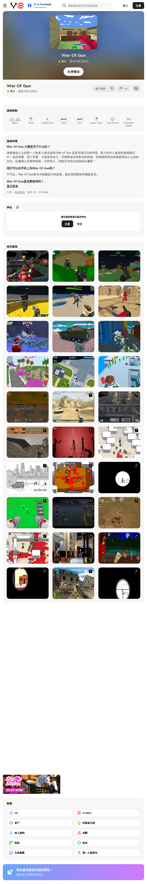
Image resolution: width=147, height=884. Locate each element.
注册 (138, 5)
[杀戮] (107, 833)
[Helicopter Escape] (119, 371)
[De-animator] (73, 442)
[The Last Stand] (73, 512)
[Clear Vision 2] (119, 583)
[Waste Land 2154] (28, 407)
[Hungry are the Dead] (119, 548)
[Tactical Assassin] (119, 477)
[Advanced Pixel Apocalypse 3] (73, 266)
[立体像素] (39, 852)
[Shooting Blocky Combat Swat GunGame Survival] (119, 336)
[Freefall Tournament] (28, 266)
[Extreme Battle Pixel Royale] (73, 301)
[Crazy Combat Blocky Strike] (28, 301)
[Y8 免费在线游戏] (17, 5)
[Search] (63, 5)
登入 (125, 5)
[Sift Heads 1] (28, 477)
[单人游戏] (39, 833)
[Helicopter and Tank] (73, 336)
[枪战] (39, 843)
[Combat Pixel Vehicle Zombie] (119, 266)
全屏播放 (73, 72)
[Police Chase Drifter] (73, 371)
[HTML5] (107, 813)
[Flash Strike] (73, 407)
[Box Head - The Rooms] (73, 477)
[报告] (124, 88)
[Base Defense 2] (28, 512)
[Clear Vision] (28, 583)
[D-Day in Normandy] (28, 442)
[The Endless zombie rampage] (119, 512)
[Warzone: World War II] (73, 583)
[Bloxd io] (28, 371)
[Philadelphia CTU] (73, 548)
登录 (79, 224)
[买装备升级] (107, 823)
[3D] (39, 813)
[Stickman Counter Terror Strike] (119, 301)
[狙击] (107, 843)
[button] (12, 186)
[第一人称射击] (107, 852)
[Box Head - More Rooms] (119, 442)
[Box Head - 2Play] (28, 548)
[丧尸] (39, 823)
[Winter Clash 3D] (28, 336)
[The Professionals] (119, 407)
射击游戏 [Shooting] (20, 192)
